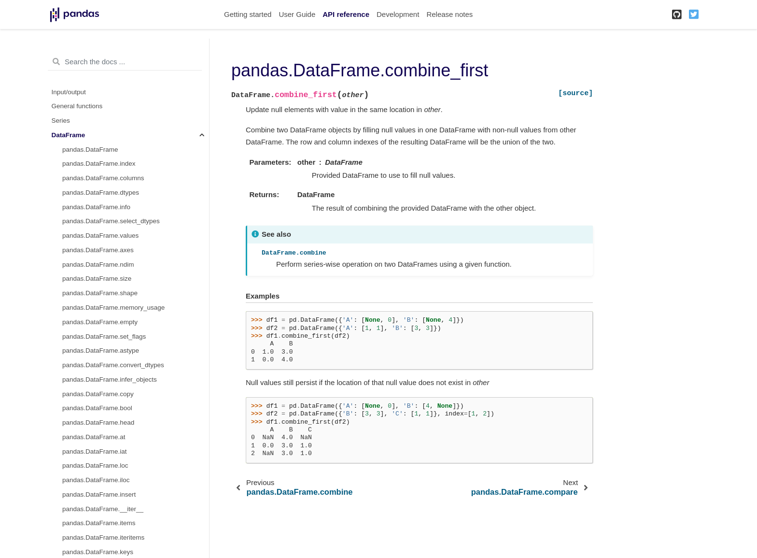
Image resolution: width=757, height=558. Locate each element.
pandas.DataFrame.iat (94, 451)
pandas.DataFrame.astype (100, 350)
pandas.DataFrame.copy (98, 394)
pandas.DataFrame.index (99, 163)
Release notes (449, 14)
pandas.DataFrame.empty (100, 322)
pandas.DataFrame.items (99, 523)
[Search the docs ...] (125, 62)
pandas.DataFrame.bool (97, 408)
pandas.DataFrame (90, 149)
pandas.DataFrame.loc (95, 465)
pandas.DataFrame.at (94, 437)
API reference (345, 14)
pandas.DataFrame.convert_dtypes (113, 365)
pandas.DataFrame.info (96, 207)
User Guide (297, 14)
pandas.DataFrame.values (100, 235)
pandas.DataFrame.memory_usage (113, 307)
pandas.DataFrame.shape (100, 293)
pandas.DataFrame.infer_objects (109, 379)
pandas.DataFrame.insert (99, 494)
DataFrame (68, 135)
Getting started (247, 14)
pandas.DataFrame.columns (103, 178)
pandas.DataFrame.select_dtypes (111, 221)
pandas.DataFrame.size (96, 278)
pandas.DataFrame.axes (98, 250)
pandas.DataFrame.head (98, 422)
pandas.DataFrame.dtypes (100, 192)
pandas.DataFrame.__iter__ (102, 509)
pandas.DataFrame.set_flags (104, 336)
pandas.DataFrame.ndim (98, 264)
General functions (77, 106)
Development (398, 14)
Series (61, 120)
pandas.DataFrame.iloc (96, 480)
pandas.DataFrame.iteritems (103, 537)
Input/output (69, 92)
